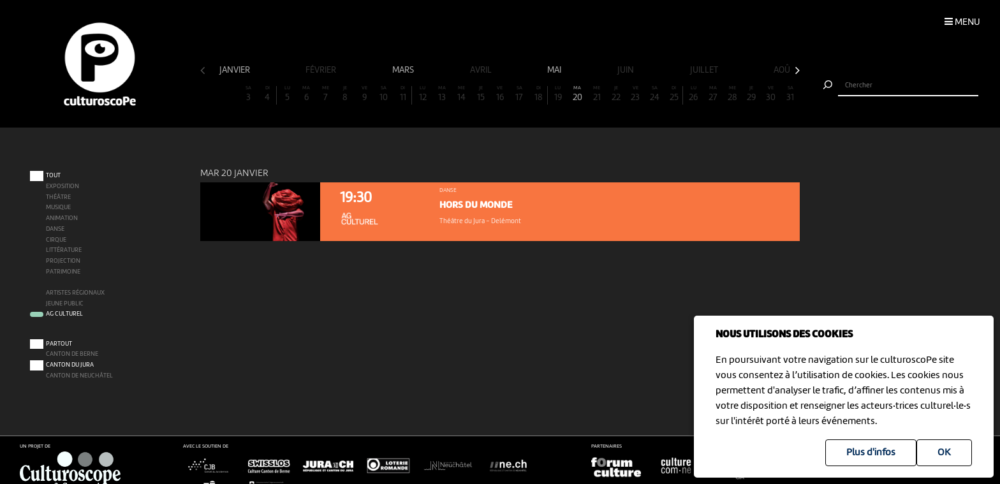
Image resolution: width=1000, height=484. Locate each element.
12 (422, 94)
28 (732, 94)
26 (693, 94)
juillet (705, 70)
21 (597, 94)
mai (555, 70)
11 (402, 94)
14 (461, 94)
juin (626, 70)
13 (442, 94)
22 (616, 94)
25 (673, 94)
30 (771, 94)
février (321, 70)
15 (480, 94)
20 (577, 94)
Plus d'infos (870, 453)
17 (519, 94)
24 (655, 94)
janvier (235, 70)
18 (538, 94)
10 (384, 94)
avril (482, 70)
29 (751, 94)
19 (558, 94)
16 (500, 94)
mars (404, 70)
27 (713, 94)
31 (790, 94)
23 (635, 94)
